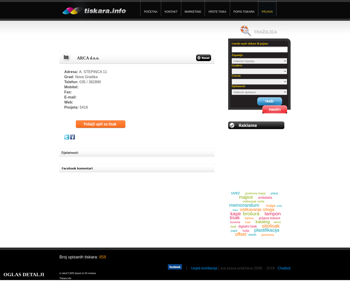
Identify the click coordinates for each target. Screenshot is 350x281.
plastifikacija (266, 230)
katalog (262, 221)
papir (234, 230)
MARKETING (193, 11)
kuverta (235, 222)
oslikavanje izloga (257, 209)
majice (246, 197)
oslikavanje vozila (253, 201)
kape (235, 213)
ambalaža (265, 197)
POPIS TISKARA (244, 11)
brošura (251, 213)
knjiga (270, 205)
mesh (252, 235)
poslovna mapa (255, 193)
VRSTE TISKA (217, 11)
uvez (235, 193)
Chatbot (284, 268)
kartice (249, 218)
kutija (246, 230)
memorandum (244, 205)
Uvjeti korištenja (204, 268)
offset (240, 234)
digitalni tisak (247, 226)
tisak (248, 222)
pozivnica (267, 235)
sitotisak (270, 225)
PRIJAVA (267, 11)
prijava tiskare (269, 218)
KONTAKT (171, 11)
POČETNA (150, 11)
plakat (274, 193)
